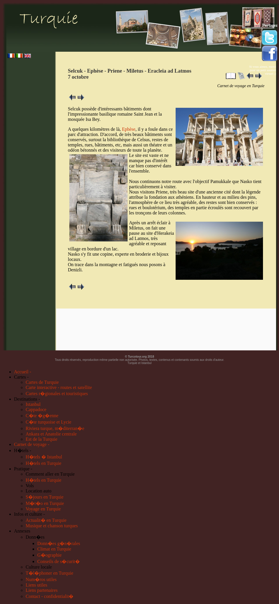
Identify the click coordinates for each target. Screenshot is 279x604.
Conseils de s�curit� (58, 561)
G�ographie (49, 555)
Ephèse (128, 129)
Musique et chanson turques (52, 525)
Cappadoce (36, 409)
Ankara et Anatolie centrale (51, 433)
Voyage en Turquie (43, 508)
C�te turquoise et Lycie (48, 422)
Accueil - (22, 371)
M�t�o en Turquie (45, 503)
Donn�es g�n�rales (58, 543)
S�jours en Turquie (44, 496)
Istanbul (33, 404)
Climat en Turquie (54, 548)
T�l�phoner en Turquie (49, 573)
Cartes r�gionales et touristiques (57, 393)
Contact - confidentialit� (49, 596)
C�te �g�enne (42, 415)
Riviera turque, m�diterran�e (55, 428)
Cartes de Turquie (42, 382)
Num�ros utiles (41, 579)
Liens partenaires (42, 590)
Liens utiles (36, 585)
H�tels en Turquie (43, 463)
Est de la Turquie (41, 439)
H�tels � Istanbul (44, 456)
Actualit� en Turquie (46, 520)
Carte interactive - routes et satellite (59, 387)
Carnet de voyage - (31, 444)
